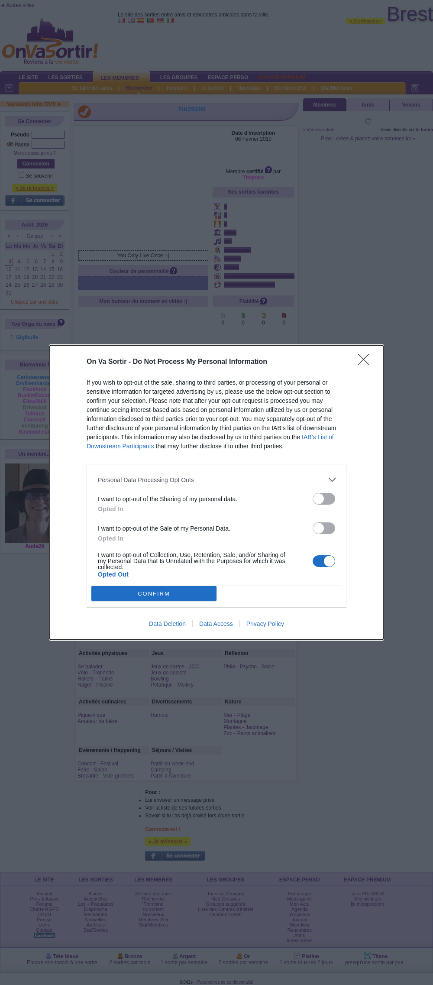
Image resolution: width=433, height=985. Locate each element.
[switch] (324, 499)
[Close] (366, 362)
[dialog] (216, 492)
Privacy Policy (265, 623)
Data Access (216, 623)
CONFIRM (154, 593)
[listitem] (216, 479)
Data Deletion (167, 623)
